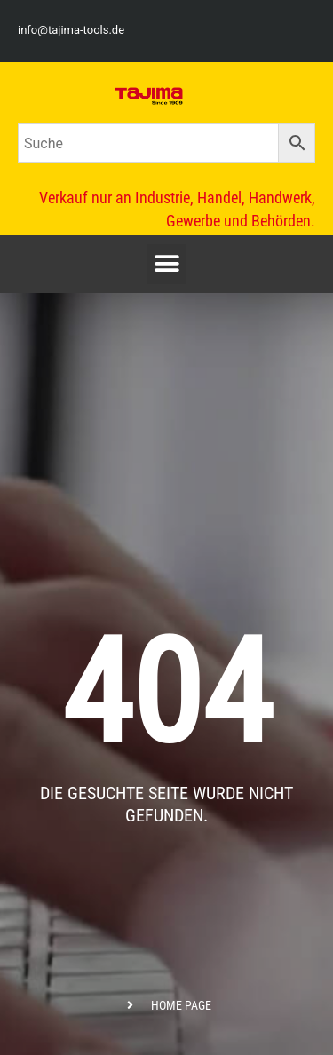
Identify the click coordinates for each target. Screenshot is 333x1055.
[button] (166, 264)
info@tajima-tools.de (71, 29)
